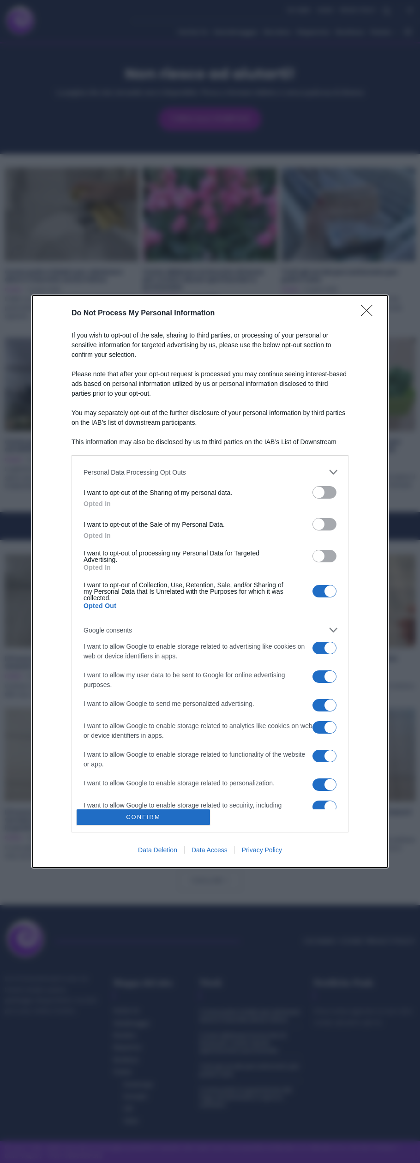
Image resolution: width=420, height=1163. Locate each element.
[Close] (369, 313)
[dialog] (210, 581)
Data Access (210, 850)
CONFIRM (143, 816)
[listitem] (210, 472)
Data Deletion (157, 850)
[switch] (324, 492)
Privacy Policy (262, 850)
